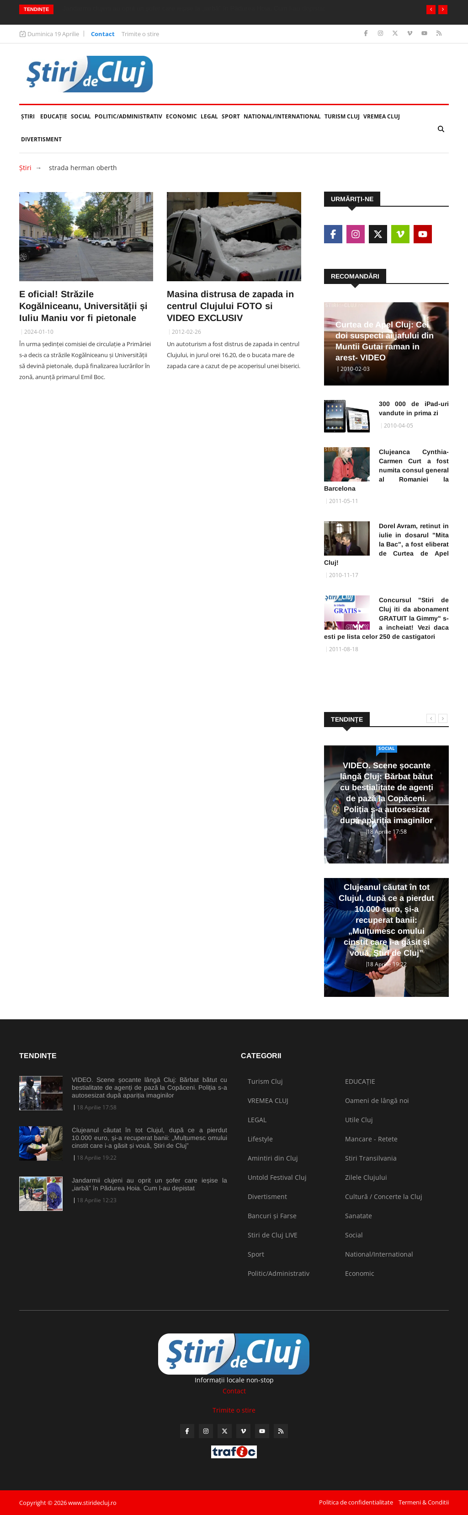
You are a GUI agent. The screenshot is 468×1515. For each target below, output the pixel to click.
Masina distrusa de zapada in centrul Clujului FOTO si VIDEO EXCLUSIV (230, 306)
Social (81, 116)
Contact (103, 34)
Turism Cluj (342, 116)
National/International (282, 116)
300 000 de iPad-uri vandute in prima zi (414, 408)
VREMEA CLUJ (381, 116)
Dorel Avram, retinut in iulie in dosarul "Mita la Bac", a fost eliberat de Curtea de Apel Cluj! (386, 544)
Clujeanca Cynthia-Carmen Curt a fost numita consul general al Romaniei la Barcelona (386, 470)
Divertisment (41, 139)
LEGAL (209, 116)
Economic (181, 116)
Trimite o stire (140, 34)
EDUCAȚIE (54, 112)
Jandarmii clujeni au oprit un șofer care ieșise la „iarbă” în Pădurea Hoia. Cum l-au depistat (149, 1184)
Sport (231, 116)
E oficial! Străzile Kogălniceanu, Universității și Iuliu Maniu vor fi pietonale (83, 306)
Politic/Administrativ (128, 116)
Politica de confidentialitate (356, 1502)
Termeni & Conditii (424, 1502)
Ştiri (28, 116)
